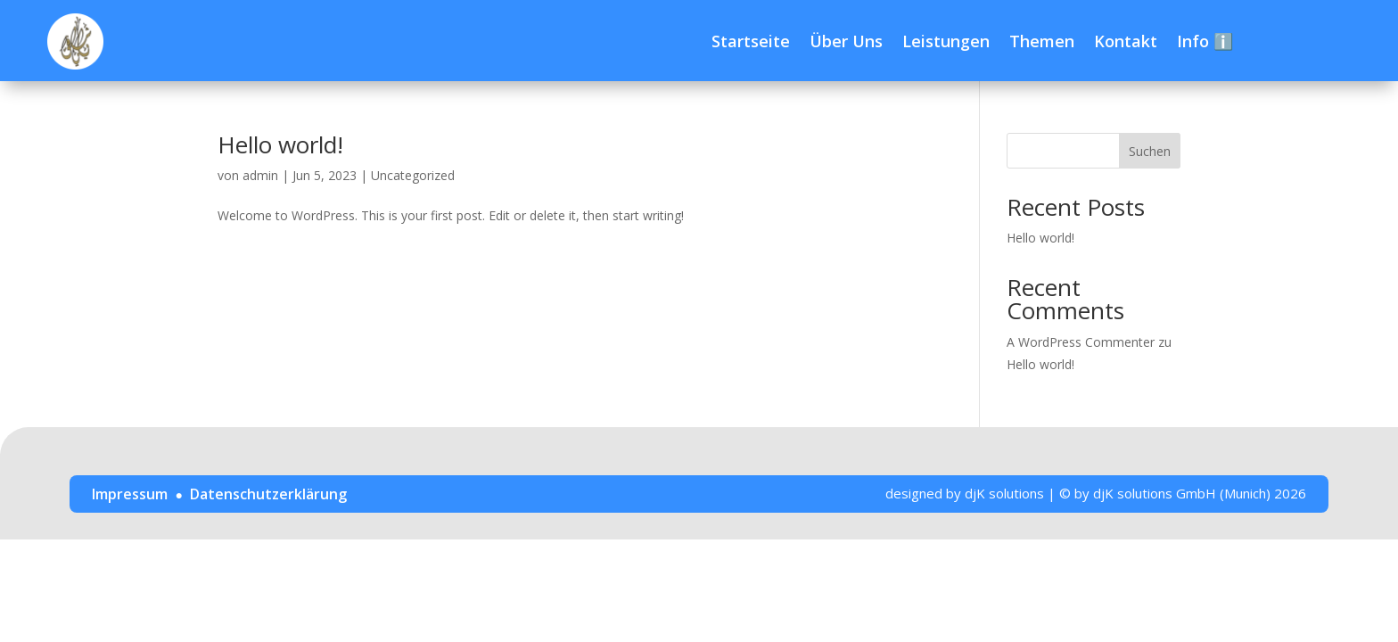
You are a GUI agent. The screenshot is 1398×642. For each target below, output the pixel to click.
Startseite (750, 41)
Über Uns (846, 41)
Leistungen (946, 41)
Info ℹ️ (1205, 41)
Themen (1041, 41)
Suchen (1150, 151)
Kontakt (1125, 41)
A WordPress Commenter (1081, 341)
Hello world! (280, 144)
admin (260, 175)
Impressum (130, 494)
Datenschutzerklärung (268, 494)
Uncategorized (413, 175)
